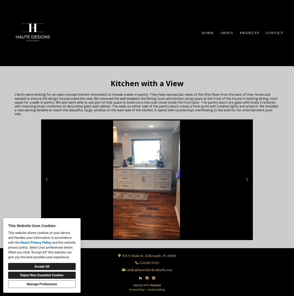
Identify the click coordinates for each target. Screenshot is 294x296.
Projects (249, 33)
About (226, 33)
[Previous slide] (46, 179)
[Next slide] (247, 179)
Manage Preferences (42, 284)
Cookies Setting (156, 289)
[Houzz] (140, 278)
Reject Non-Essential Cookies (42, 275)
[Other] (153, 278)
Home (208, 33)
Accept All (41, 266)
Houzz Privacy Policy (35, 243)
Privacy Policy (136, 289)
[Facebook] (147, 278)
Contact (274, 33)
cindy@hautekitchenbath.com (149, 270)
